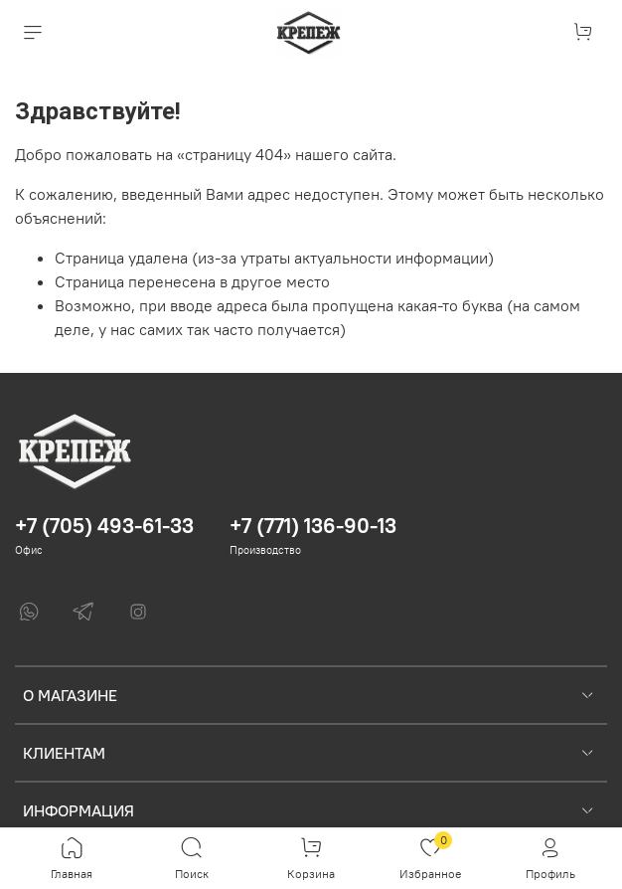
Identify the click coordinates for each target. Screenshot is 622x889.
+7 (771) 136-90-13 (313, 525)
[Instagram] (138, 611)
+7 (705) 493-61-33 (104, 525)
